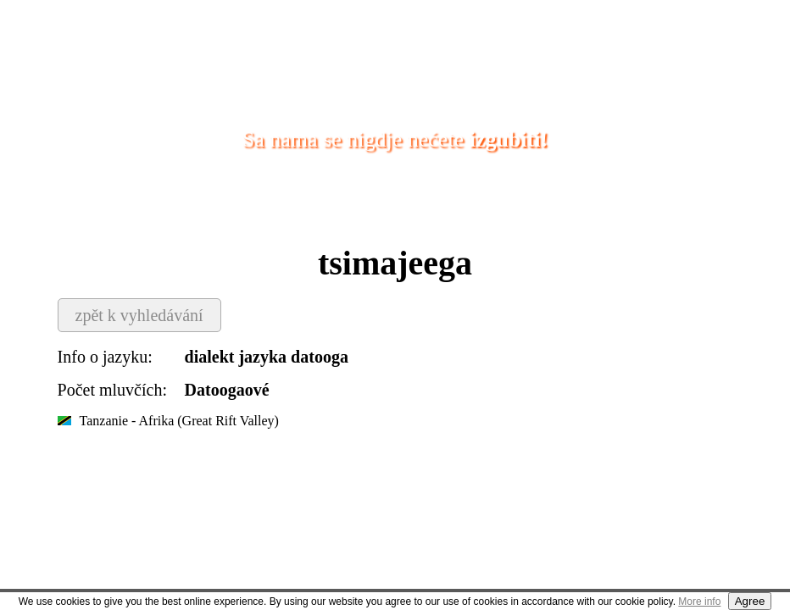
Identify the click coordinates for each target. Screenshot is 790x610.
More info (699, 601)
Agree (750, 601)
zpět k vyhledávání (139, 315)
